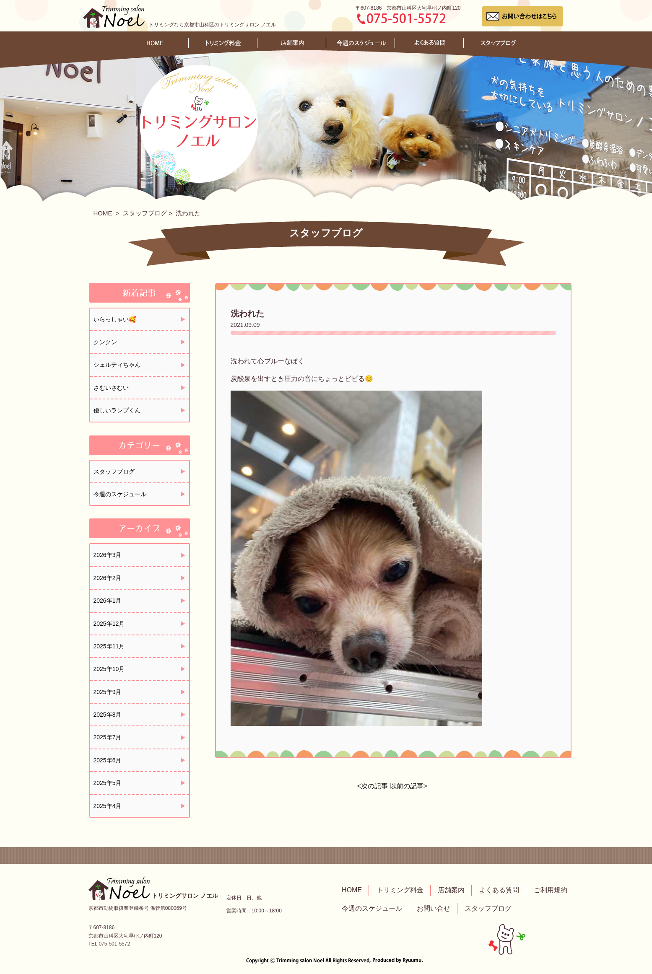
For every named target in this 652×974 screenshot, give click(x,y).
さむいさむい (111, 387)
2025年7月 (108, 737)
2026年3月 (108, 555)
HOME (103, 213)
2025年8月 (108, 714)
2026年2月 (108, 578)
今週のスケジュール (120, 494)
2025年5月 (108, 783)
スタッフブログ (145, 213)
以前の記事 (406, 786)
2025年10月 (109, 669)
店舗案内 (451, 890)
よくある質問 (499, 890)
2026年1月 (108, 600)
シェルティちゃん (117, 364)
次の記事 (374, 786)
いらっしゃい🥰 (115, 319)
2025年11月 (109, 646)
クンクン (105, 342)
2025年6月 (108, 760)
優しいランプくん (117, 410)
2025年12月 (109, 623)
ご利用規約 (550, 890)
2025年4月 (108, 806)
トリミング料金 (400, 890)
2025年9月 (108, 692)
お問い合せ (433, 908)
